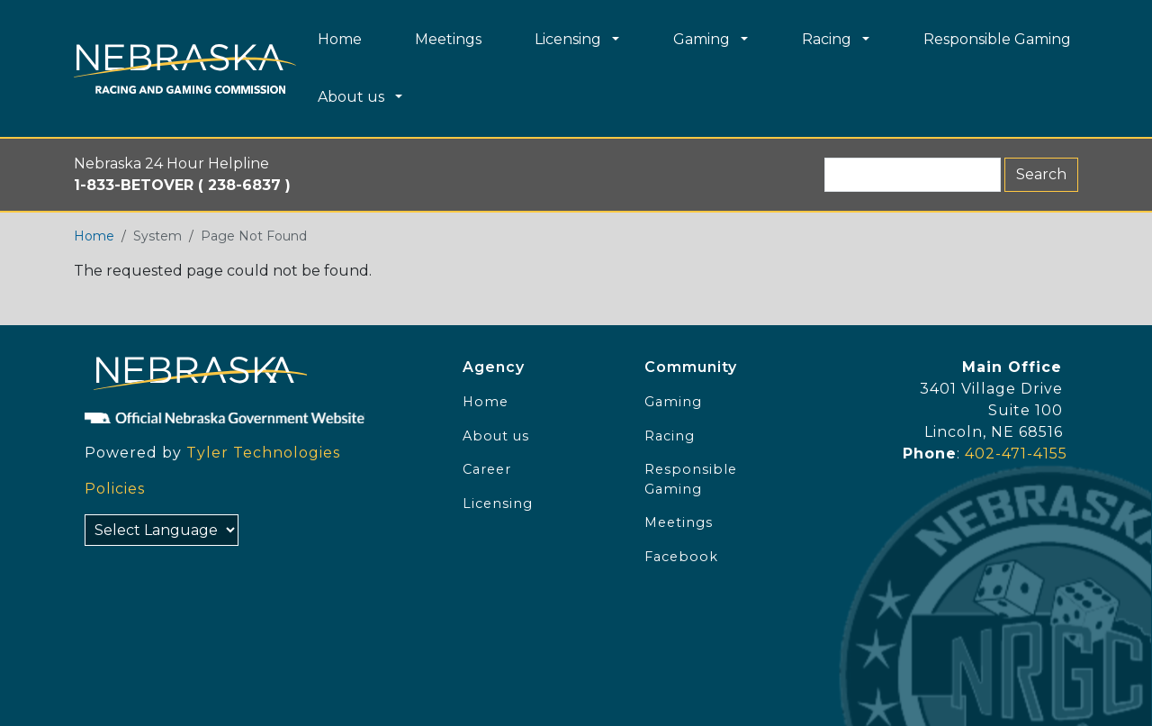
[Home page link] (185, 69)
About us (496, 436)
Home (94, 236)
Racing (669, 436)
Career (487, 469)
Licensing (498, 503)
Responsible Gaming (690, 479)
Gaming (673, 402)
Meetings (678, 522)
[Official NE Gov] (256, 417)
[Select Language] (161, 530)
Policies (115, 488)
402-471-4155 (1016, 453)
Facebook (681, 557)
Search (1041, 174)
